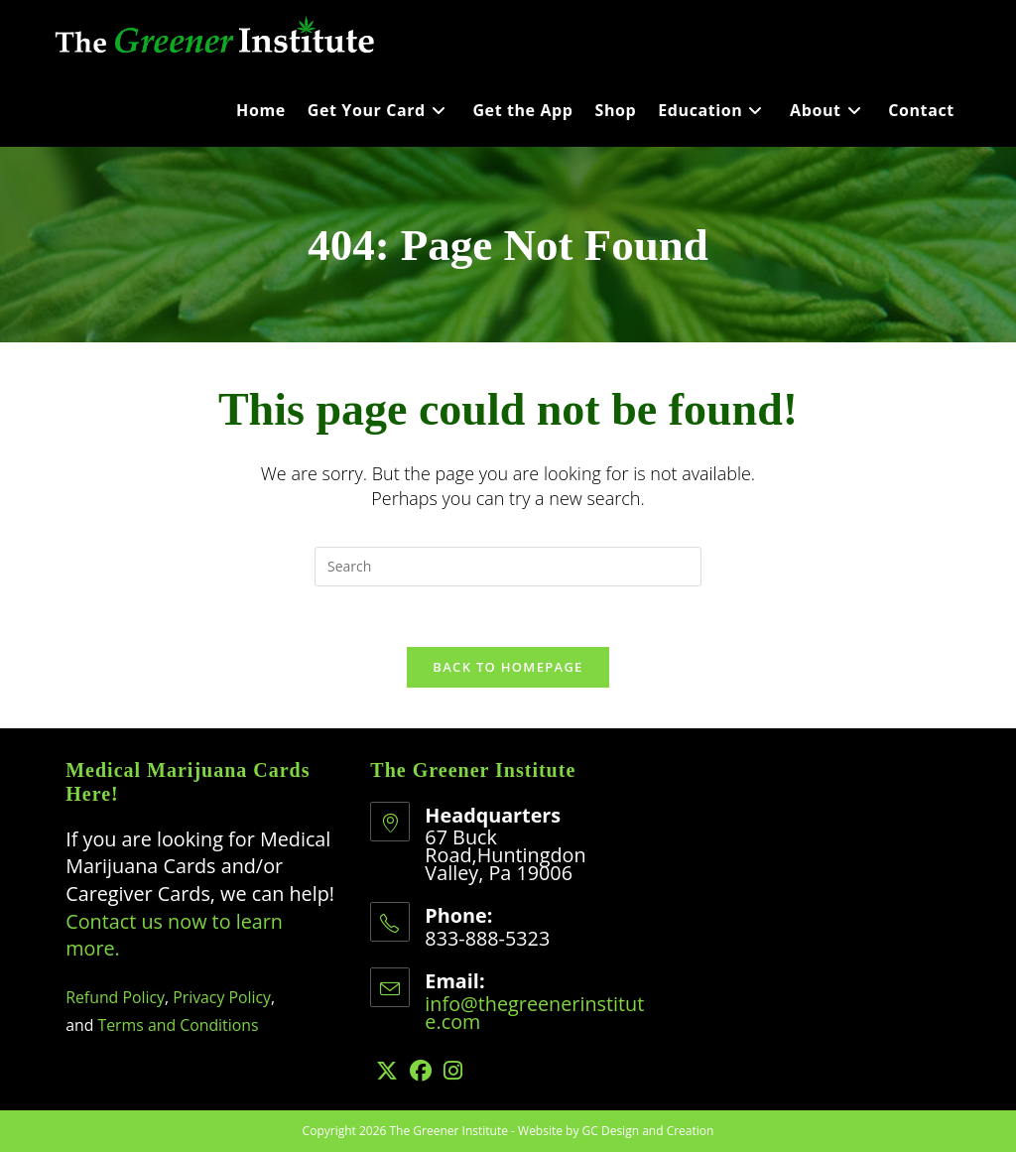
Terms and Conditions (178, 1025)
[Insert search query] (508, 566)
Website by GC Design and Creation (615, 1130)
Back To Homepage (507, 667)
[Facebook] (421, 1070)
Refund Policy (115, 997)
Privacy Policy (222, 997)
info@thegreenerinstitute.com (534, 1012)
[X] (387, 1070)
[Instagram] (453, 1070)
